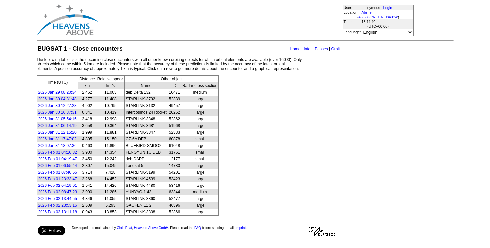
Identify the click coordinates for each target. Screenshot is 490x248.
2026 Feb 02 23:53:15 (57, 205)
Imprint (241, 228)
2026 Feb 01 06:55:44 (57, 165)
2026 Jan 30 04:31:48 (57, 99)
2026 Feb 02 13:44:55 (57, 198)
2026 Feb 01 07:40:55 (57, 172)
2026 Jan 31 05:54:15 (57, 119)
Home (295, 49)
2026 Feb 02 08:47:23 (57, 192)
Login (387, 8)
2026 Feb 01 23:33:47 (57, 179)
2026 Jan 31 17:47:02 (57, 139)
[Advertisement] (220, 20)
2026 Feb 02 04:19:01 (57, 185)
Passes (321, 49)
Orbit (335, 49)
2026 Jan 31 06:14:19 (57, 125)
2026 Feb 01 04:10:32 (57, 152)
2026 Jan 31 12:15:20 (57, 132)
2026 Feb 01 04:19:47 (57, 159)
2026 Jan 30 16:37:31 (57, 112)
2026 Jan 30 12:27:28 (57, 105)
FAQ (197, 228)
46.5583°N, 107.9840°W (378, 17)
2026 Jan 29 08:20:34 (57, 92)
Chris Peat (124, 228)
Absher (367, 12)
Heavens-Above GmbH (151, 228)
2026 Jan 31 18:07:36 (57, 145)
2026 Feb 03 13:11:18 (57, 212)
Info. (307, 49)
